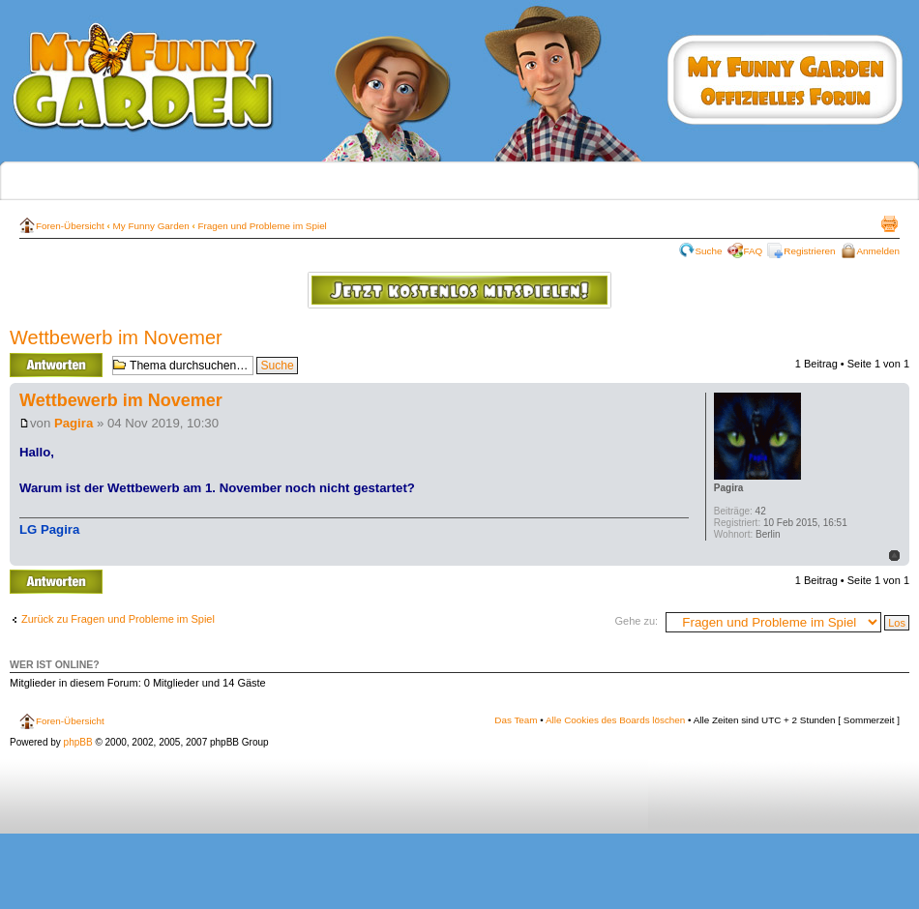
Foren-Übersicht (70, 225)
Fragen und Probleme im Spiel (261, 225)
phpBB (78, 742)
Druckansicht (889, 223)
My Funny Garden (151, 225)
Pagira (73, 423)
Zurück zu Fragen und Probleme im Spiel (118, 619)
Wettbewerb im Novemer (116, 337)
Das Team (515, 720)
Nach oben (894, 555)
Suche (709, 251)
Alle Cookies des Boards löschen (615, 720)
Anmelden (878, 251)
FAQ (753, 251)
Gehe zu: (636, 621)
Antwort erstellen (56, 365)
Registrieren (809, 251)
